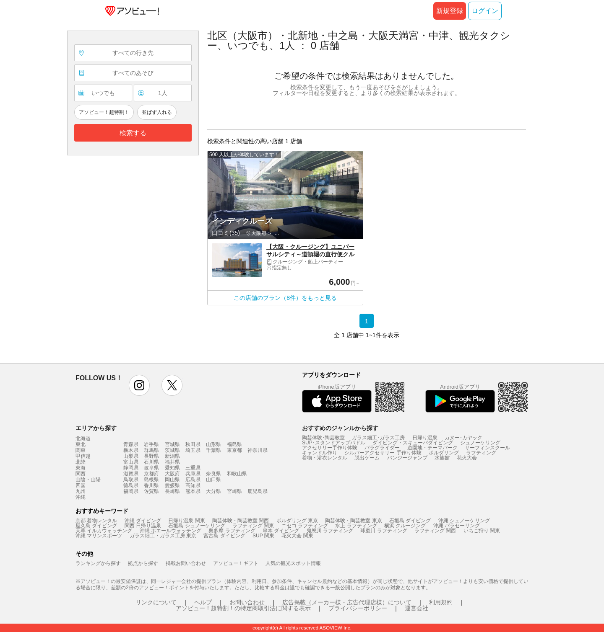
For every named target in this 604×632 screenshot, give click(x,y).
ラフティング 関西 (435, 531)
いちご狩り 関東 (481, 531)
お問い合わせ (247, 602)
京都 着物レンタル (96, 521)
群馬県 (151, 450)
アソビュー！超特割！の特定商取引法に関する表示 (243, 608)
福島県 (234, 444)
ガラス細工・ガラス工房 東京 (163, 536)
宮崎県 (234, 491)
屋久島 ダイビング (96, 526)
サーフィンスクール (487, 448)
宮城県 (172, 444)
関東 (81, 450)
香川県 (151, 485)
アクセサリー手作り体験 (329, 448)
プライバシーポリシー (357, 608)
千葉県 (213, 450)
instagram (139, 385)
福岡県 (130, 491)
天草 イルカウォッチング (104, 531)
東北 (81, 444)
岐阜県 (151, 468)
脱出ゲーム (367, 458)
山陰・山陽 (88, 479)
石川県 (151, 462)
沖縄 (81, 497)
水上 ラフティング (356, 526)
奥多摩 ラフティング (231, 531)
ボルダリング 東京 (297, 521)
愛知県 (172, 468)
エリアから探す (96, 428)
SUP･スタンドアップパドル (333, 443)
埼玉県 (192, 450)
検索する (133, 133)
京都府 (151, 474)
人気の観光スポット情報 (293, 563)
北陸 (81, 461)
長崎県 (172, 491)
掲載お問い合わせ (186, 563)
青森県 (130, 444)
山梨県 (130, 456)
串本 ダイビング (281, 531)
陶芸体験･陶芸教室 (323, 438)
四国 (81, 485)
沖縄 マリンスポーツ (99, 536)
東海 (81, 467)
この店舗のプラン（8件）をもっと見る (285, 297)
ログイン (484, 10)
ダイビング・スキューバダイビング (412, 443)
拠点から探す (143, 563)
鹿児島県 (257, 491)
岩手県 (151, 444)
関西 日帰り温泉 (143, 526)
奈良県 (213, 474)
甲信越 (83, 456)
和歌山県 (237, 474)
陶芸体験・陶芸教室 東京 (353, 521)
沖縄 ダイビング (143, 521)
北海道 (83, 438)
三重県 (192, 468)
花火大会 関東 (297, 536)
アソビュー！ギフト (235, 563)
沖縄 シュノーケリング (464, 521)
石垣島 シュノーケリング (196, 526)
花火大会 (467, 458)
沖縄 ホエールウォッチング (170, 531)
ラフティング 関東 (253, 526)
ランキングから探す (98, 563)
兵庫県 (192, 474)
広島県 (192, 479)
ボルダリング (444, 453)
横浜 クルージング (405, 526)
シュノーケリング (480, 443)
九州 (81, 491)
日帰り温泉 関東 (186, 521)
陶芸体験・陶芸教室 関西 (240, 521)
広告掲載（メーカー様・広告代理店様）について (346, 602)
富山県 (130, 462)
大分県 (213, 491)
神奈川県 (257, 450)
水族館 (442, 458)
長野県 (151, 456)
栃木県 (130, 450)
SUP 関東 (263, 536)
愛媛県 (172, 485)
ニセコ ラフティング (304, 526)
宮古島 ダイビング (224, 536)
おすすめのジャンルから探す (340, 428)
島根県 (151, 479)
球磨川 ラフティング (383, 531)
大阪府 (172, 474)
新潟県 (172, 456)
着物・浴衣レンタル (324, 458)
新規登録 (449, 10)
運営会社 (416, 608)
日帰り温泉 (424, 438)
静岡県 (130, 468)
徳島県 (130, 485)
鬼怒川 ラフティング (330, 531)
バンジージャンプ (407, 458)
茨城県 (172, 450)
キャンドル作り (319, 453)
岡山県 (172, 479)
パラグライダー (382, 448)
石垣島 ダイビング (410, 521)
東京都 (234, 450)
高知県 (192, 485)
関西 (81, 473)
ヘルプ (203, 602)
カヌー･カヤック (463, 438)
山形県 (213, 444)
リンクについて (156, 602)
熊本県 (192, 491)
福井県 (172, 462)
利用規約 (441, 602)
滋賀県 (130, 474)
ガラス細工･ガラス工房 (378, 438)
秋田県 (192, 444)
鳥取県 (130, 479)
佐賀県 (151, 491)
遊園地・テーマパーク (432, 448)
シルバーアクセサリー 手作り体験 (382, 453)
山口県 (213, 479)
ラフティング (481, 453)
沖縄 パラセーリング (456, 526)
